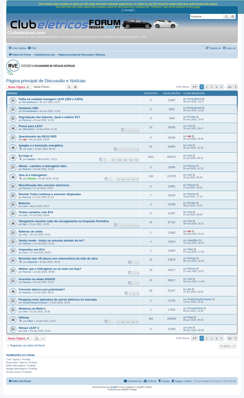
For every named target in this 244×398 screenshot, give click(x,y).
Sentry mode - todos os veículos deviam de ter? (51, 240)
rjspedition (192, 240)
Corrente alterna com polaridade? (42, 289)
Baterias (24, 203)
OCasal (31, 178)
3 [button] (211, 87)
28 (123, 322)
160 (130, 159)
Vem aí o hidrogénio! (33, 175)
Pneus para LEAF (31, 126)
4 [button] (216, 87)
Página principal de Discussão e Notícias (45, 80)
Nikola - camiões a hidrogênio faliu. (43, 166)
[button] (194, 87)
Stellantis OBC (29, 108)
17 (137, 179)
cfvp (25, 234)
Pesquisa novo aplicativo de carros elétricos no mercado (58, 299)
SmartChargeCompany (35, 302)
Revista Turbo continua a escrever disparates (50, 194)
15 (128, 179)
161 (136, 159)
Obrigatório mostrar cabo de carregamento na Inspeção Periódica (64, 221)
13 (118, 179)
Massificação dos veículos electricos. (44, 185)
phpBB (113, 387)
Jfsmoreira (28, 129)
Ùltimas (24, 317)
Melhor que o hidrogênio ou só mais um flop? (50, 268)
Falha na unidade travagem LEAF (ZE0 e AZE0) (51, 99)
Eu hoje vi (25, 155)
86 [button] (230, 87)
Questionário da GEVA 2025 (38, 136)
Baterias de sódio (31, 231)
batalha (31, 159)
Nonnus (27, 120)
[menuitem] (32, 48)
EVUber (191, 116)
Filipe (190, 249)
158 (119, 159)
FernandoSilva (195, 308)
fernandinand (30, 102)
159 (125, 159)
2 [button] (206, 87)
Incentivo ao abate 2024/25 (37, 279)
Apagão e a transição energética (41, 145)
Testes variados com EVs (36, 212)
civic (189, 125)
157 (113, 159)
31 (137, 322)
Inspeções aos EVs (32, 249)
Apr (25, 224)
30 (132, 322)
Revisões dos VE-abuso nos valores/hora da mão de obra (58, 258)
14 (123, 179)
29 (128, 322)
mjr (25, 139)
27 (118, 322)
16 (132, 179)
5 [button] (221, 87)
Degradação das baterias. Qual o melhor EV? (49, 117)
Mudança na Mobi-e (32, 308)
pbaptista (32, 262)
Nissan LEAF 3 (29, 328)
